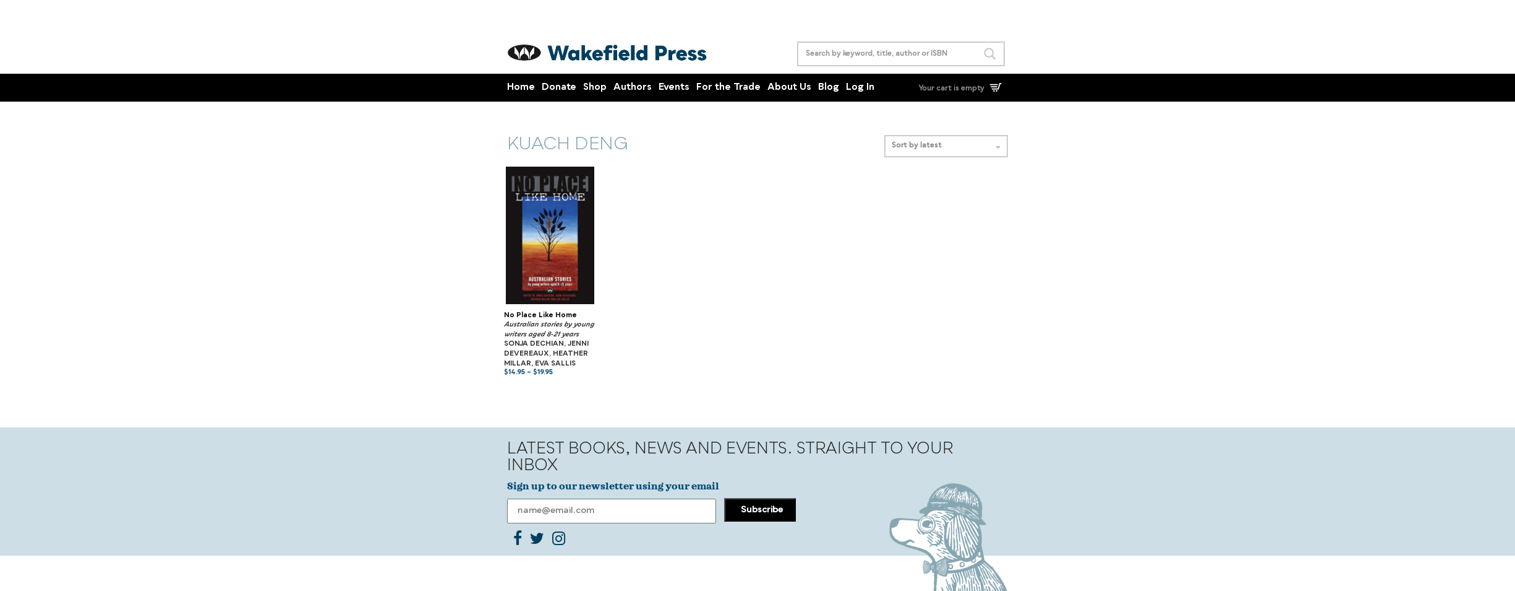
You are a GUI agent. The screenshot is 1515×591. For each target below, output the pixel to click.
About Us (789, 87)
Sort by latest (946, 145)
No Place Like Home (540, 315)
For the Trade (728, 87)
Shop (595, 87)
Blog (828, 87)
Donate (559, 87)
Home (521, 87)
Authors (632, 87)
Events (674, 87)
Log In (860, 87)
